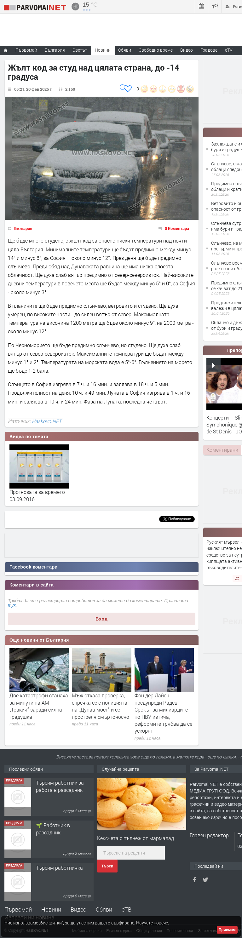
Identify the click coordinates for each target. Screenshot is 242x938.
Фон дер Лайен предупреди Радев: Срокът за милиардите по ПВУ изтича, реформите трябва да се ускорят (163, 713)
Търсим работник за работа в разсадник (60, 786)
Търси (107, 866)
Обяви (104, 909)
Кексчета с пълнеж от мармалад (135, 838)
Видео (78, 909)
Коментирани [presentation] (222, 449)
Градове (208, 50)
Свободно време (156, 50)
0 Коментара (177, 228)
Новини (103, 50)
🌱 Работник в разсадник (53, 828)
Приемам (227, 930)
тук (12, 605)
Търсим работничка (59, 867)
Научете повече (152, 923)
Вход (101, 618)
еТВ (126, 909)
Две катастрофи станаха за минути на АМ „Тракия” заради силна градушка (38, 706)
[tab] (222, 450)
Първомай (18, 909)
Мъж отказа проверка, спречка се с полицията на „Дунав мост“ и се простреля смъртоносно (100, 706)
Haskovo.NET (46, 421)
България (23, 228)
